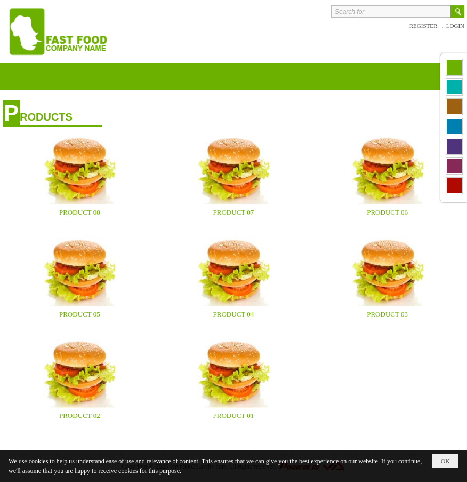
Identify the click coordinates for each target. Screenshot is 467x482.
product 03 (387, 314)
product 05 (79, 314)
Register (424, 25)
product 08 (79, 212)
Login (455, 25)
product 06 (387, 212)
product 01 (233, 416)
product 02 (79, 416)
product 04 (233, 314)
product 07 (233, 212)
